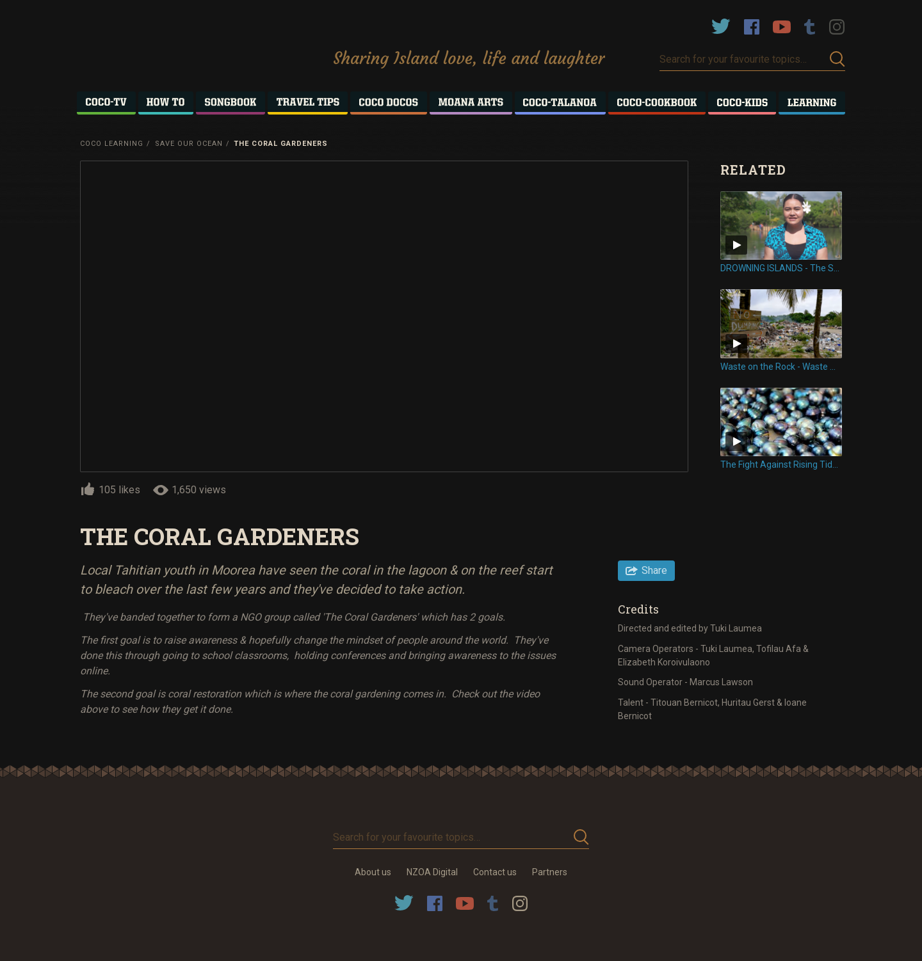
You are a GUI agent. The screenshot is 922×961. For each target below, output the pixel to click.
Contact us (495, 872)
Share (654, 570)
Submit (837, 59)
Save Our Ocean (189, 143)
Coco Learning (111, 143)
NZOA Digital (432, 872)
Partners (549, 872)
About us (373, 872)
